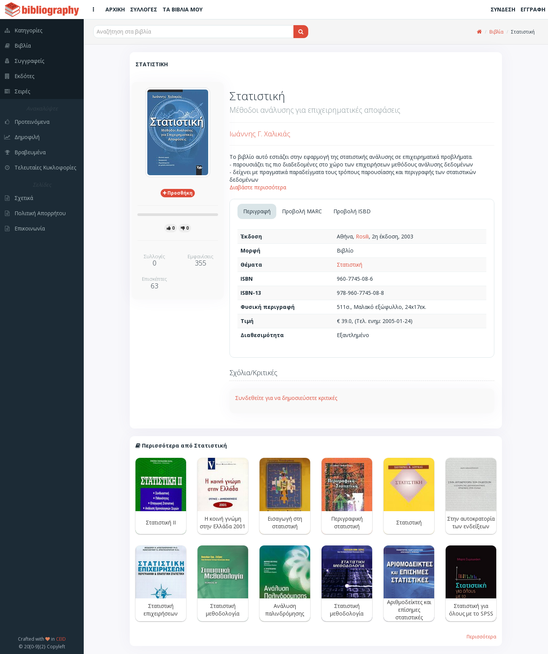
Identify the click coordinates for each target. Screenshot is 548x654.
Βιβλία (496, 32)
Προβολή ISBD (352, 211)
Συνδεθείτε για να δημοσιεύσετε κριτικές (286, 397)
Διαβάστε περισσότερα (257, 187)
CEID (61, 639)
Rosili (362, 236)
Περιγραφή (257, 211)
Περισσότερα (481, 636)
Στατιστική (349, 264)
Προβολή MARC (302, 211)
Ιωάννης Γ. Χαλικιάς (259, 133)
